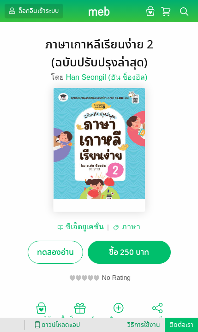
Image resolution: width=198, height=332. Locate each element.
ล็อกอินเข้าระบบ (33, 11)
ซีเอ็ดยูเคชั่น (85, 227)
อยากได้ (41, 311)
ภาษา (131, 227)
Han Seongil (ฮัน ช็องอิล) (107, 77)
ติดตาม (118, 311)
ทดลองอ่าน (55, 252)
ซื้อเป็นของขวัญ (79, 311)
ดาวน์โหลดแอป (56, 325)
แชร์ (157, 311)
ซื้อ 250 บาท (129, 252)
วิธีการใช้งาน (143, 325)
